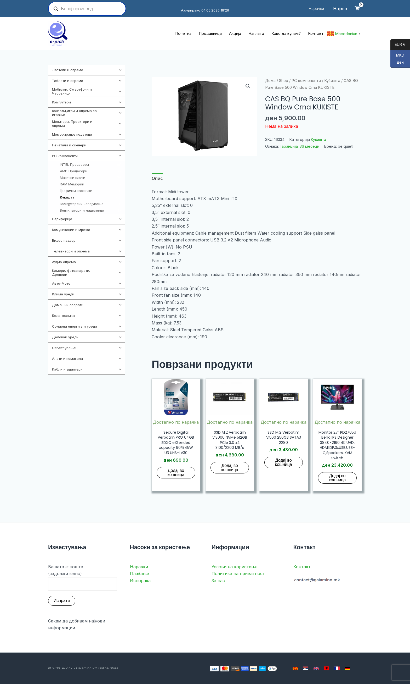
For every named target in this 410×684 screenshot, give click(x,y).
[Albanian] (326, 668)
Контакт (302, 566)
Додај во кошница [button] (176, 472)
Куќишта (332, 80)
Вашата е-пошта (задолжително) (82, 577)
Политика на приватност (238, 573)
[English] (316, 668)
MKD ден (397, 60)
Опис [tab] (157, 178)
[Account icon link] (340, 8)
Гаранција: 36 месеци (299, 146)
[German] (347, 668)
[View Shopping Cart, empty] (357, 8)
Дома (270, 80)
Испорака (140, 580)
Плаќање (139, 573)
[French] (337, 668)
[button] (248, 86)
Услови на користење (235, 566)
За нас (218, 580)
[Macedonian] (295, 668)
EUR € (398, 45)
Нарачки (139, 566)
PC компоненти (306, 80)
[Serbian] (305, 668)
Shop (283, 80)
